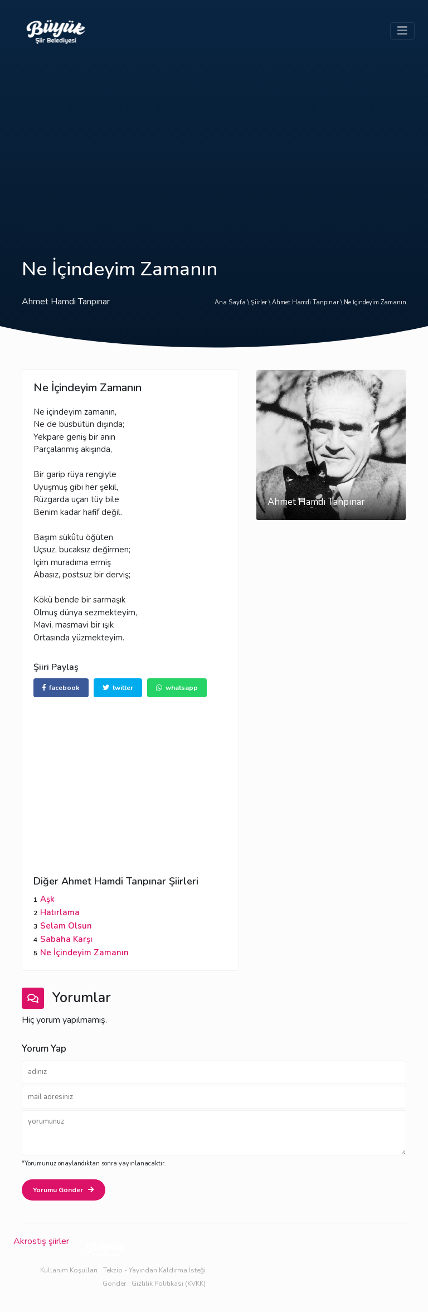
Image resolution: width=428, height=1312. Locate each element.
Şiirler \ (261, 302)
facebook (61, 687)
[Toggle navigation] (402, 31)
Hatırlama (60, 912)
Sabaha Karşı (66, 939)
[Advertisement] (214, 146)
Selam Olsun (66, 925)
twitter (118, 687)
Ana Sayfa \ (233, 302)
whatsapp (177, 687)
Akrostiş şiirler (41, 1241)
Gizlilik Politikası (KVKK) (169, 1283)
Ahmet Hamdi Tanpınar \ (308, 302)
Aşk (47, 899)
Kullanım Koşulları (69, 1270)
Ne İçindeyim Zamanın (375, 302)
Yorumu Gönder (63, 1189)
